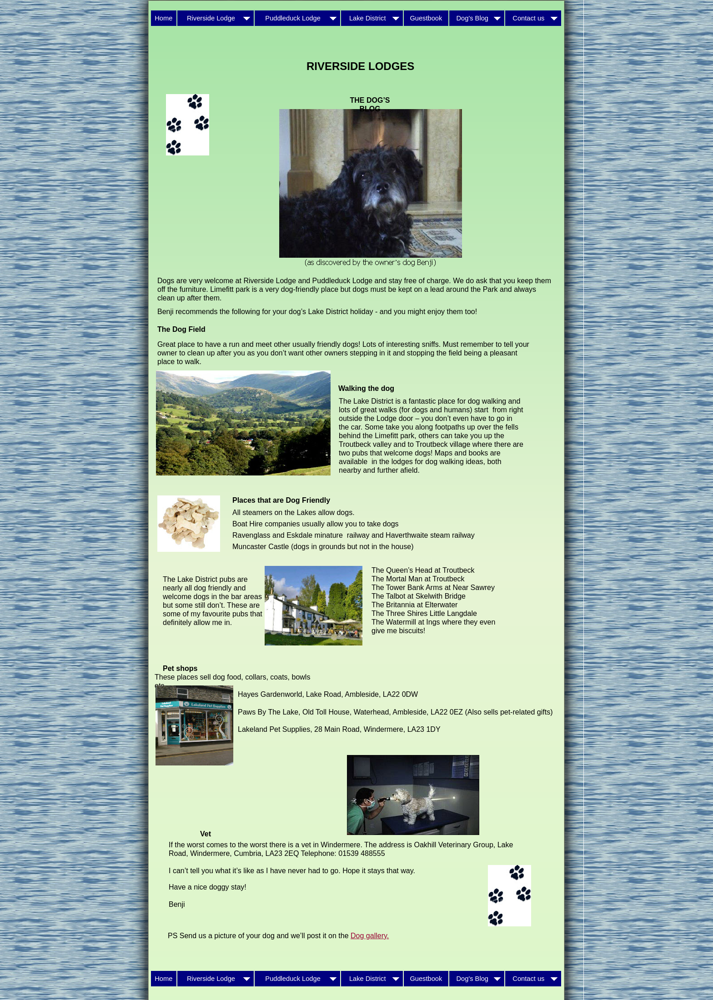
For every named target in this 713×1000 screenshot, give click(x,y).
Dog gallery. (370, 936)
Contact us (532, 18)
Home (163, 18)
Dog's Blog (477, 18)
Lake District (372, 18)
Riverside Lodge (215, 18)
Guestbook (426, 18)
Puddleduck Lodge (297, 18)
